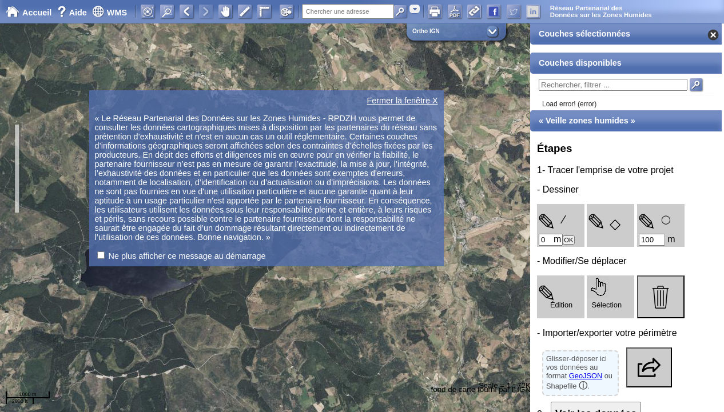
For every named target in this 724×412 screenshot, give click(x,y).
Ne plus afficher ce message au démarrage (187, 256)
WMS (109, 12)
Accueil (28, 12)
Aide (73, 12)
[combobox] (414, 9)
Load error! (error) (569, 104)
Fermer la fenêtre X (402, 100)
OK (568, 240)
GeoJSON (585, 375)
